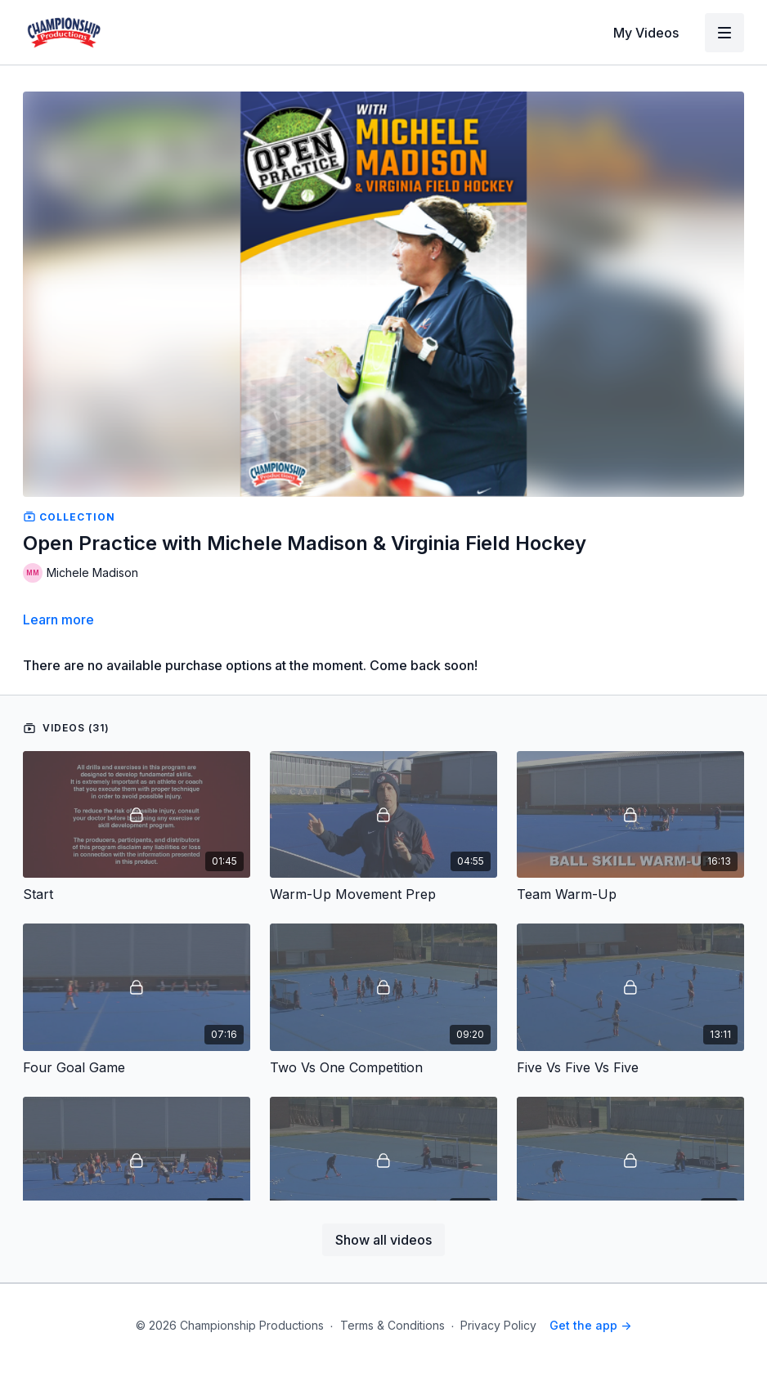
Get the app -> (590, 1325)
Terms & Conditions (392, 1325)
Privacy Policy (498, 1325)
